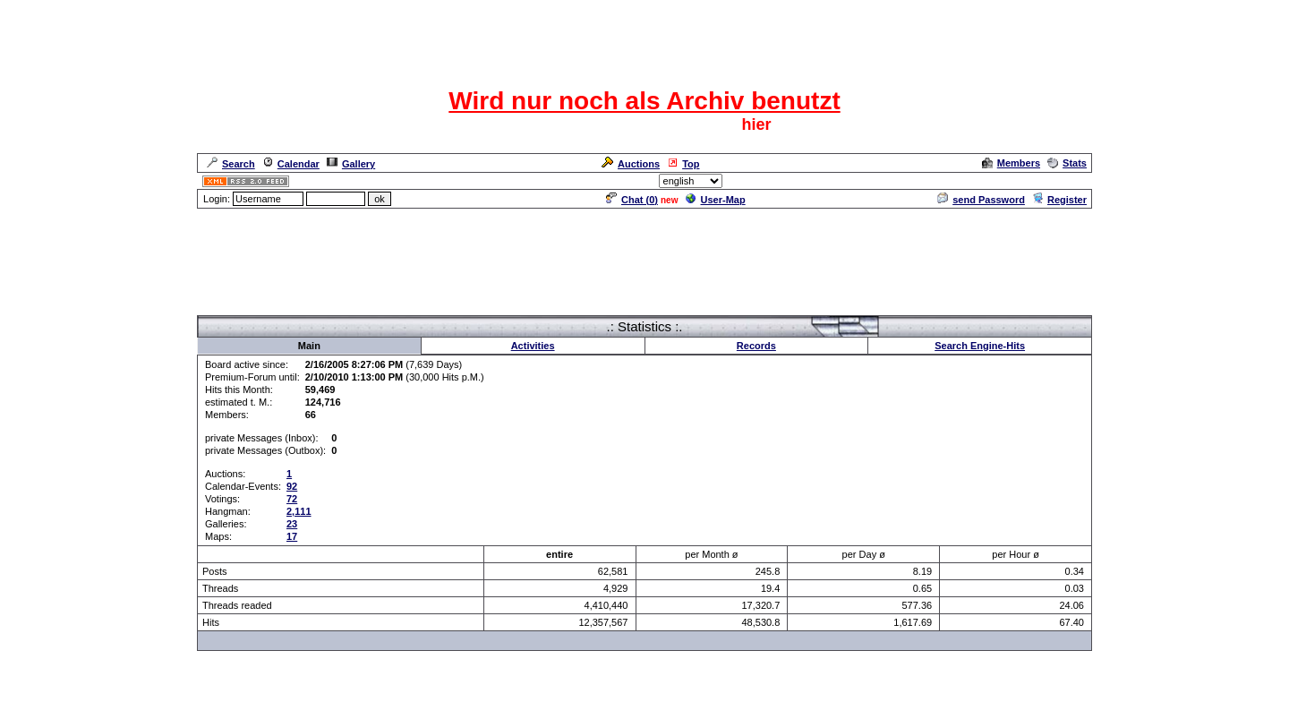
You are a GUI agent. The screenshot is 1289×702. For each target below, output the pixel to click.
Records (756, 345)
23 (291, 523)
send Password (981, 199)
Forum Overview (235, 307)
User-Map (716, 199)
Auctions (631, 163)
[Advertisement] (644, 250)
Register (1059, 199)
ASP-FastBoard (603, 690)
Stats (1067, 163)
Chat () (632, 199)
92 (291, 486)
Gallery (351, 163)
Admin (1070, 181)
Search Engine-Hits (980, 345)
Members (1011, 163)
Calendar (291, 163)
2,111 (299, 511)
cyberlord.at (742, 690)
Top (683, 163)
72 (291, 498)
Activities (533, 345)
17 (291, 536)
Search (231, 163)
